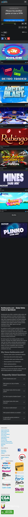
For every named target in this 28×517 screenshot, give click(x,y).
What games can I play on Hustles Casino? (11, 384)
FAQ (2, 458)
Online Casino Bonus (5, 431)
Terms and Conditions (5, 434)
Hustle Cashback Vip (5, 430)
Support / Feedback (5, 457)
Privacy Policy (3, 435)
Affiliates (3, 453)
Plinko (5, 32)
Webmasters (3, 450)
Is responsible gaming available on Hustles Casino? (11, 418)
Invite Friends (3, 451)
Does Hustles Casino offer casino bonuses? (10, 402)
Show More (14, 215)
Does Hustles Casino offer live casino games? (11, 390)
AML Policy (3, 444)
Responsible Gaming (5, 437)
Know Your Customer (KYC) (6, 441)
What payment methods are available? (12, 412)
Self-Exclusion (4, 438)
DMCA (2, 445)
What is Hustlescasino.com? (9, 378)
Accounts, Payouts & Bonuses (7, 443)
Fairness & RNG (4, 440)
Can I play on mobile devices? (10, 407)
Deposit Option (4, 432)
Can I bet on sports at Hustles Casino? (12, 396)
